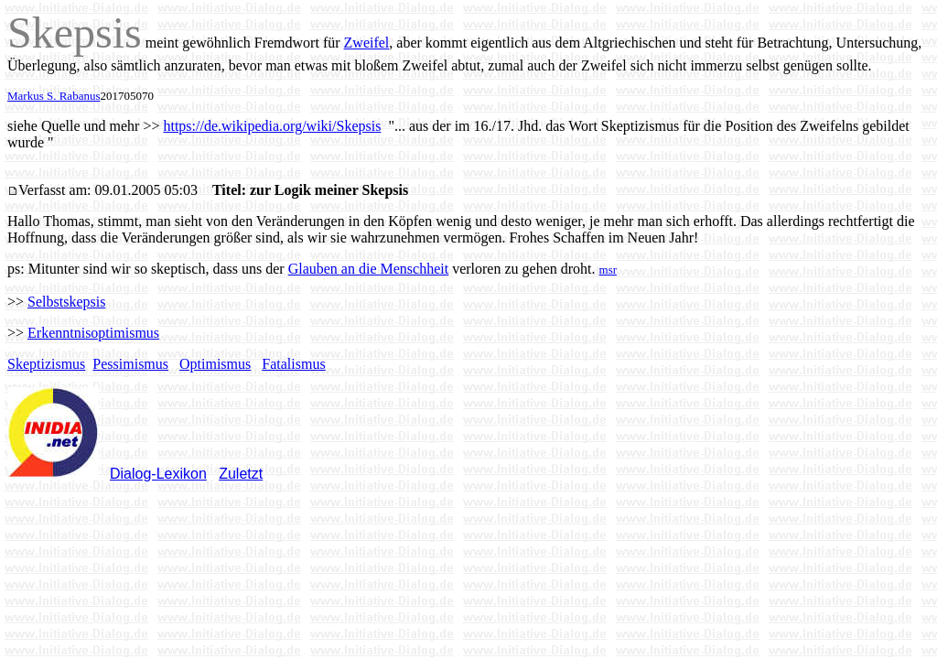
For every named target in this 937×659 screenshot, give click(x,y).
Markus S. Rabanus (53, 96)
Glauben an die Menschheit (368, 268)
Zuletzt (241, 473)
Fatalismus (293, 364)
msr (608, 269)
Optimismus (215, 364)
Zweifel (367, 42)
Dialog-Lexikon (158, 473)
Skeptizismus (46, 364)
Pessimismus (130, 364)
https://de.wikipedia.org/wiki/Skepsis (272, 126)
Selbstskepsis (66, 301)
